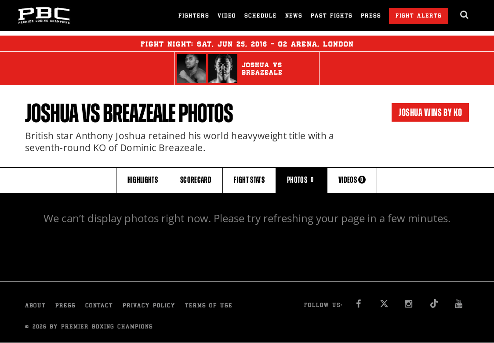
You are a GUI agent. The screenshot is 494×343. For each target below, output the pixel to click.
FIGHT (249, 179)
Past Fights (331, 16)
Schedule (260, 16)
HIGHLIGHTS (142, 179)
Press (371, 16)
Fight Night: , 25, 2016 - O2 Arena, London (247, 43)
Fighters (193, 16)
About (35, 306)
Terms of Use (208, 306)
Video (227, 16)
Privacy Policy (149, 306)
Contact (99, 306)
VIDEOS (352, 179)
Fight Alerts (419, 16)
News (293, 16)
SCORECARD (195, 179)
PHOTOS (301, 179)
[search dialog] (464, 15)
